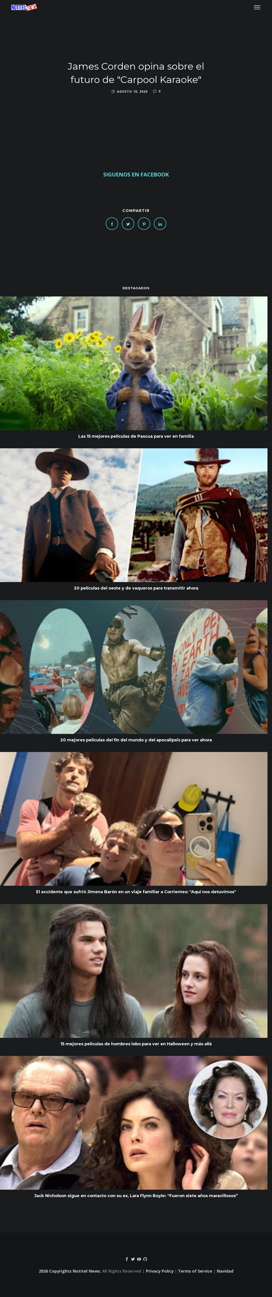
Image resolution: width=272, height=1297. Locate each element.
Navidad (225, 1271)
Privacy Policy (160, 1271)
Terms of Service (195, 1271)
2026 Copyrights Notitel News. (70, 1271)
